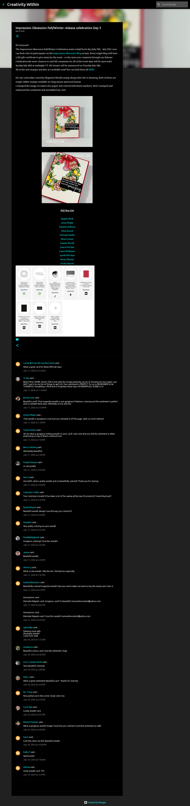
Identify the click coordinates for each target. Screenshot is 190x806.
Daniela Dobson (67, 227)
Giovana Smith (67, 235)
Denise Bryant (29, 507)
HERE (91, 69)
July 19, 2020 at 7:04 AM (34, 760)
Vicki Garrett (67, 263)
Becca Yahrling (30, 447)
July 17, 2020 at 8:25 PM (34, 620)
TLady (26, 378)
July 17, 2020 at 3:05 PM (34, 485)
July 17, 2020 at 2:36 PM (34, 455)
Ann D (26, 477)
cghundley (28, 627)
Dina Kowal (67, 231)
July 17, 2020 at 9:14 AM (34, 371)
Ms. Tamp (27, 692)
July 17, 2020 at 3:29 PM (34, 500)
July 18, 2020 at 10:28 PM (34, 745)
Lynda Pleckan (67, 255)
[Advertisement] (136, 110)
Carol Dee (27, 707)
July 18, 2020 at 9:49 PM (34, 730)
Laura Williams (67, 251)
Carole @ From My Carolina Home (39, 363)
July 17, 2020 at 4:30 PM (34, 515)
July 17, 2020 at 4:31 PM (34, 530)
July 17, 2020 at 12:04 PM (34, 407)
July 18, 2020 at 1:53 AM (34, 639)
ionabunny (28, 647)
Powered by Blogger (95, 802)
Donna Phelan (29, 415)
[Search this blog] (174, 4)
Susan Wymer (67, 259)
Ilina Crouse (67, 239)
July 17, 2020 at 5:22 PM (34, 545)
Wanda (26, 767)
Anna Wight (67, 222)
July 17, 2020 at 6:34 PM (34, 560)
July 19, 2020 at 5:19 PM (34, 775)
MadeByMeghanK (31, 537)
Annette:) (27, 522)
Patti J (26, 677)
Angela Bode (67, 218)
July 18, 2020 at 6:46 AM (34, 654)
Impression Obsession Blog (67, 53)
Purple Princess (30, 462)
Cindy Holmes (29, 430)
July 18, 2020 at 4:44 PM (34, 669)
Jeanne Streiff (67, 243)
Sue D (25, 737)
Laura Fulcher (67, 247)
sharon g (27, 567)
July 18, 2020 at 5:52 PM (34, 700)
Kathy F (26, 752)
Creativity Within (23, 4)
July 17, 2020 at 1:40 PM (34, 422)
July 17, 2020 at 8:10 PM (34, 590)
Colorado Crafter (31, 492)
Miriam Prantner (30, 722)
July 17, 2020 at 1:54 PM (34, 440)
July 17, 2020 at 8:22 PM (34, 605)
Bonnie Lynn (28, 398)
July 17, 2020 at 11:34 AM (35, 390)
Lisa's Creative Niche (32, 662)
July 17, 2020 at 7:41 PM (34, 575)
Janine (26, 552)
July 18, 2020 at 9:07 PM (34, 715)
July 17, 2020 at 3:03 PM (34, 470)
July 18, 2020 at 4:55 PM (34, 684)
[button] (17, 36)
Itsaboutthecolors (31, 582)
